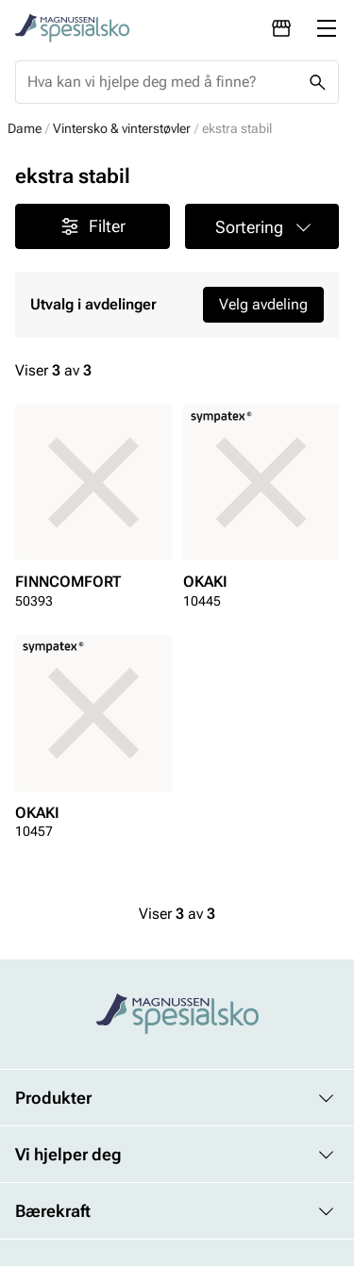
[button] (262, 226)
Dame (25, 128)
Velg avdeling (263, 304)
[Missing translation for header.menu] (326, 28)
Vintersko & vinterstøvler (122, 128)
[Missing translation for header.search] (317, 82)
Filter (92, 226)
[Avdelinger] (281, 28)
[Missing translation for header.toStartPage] (72, 28)
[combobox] (161, 82)
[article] (93, 513)
